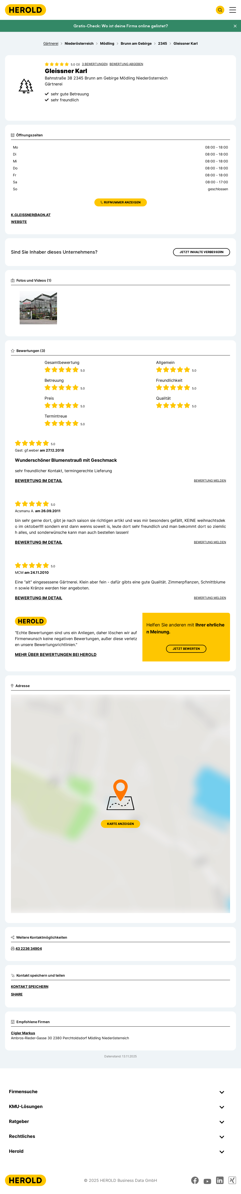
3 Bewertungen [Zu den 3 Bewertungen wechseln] (95, 64)
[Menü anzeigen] (232, 10)
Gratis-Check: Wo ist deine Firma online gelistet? (120, 25)
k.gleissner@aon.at (31, 215)
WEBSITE (19, 222)
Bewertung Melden (210, 480)
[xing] (232, 1180)
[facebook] (195, 1180)
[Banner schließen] (235, 26)
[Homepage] (25, 10)
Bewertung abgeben (126, 64)
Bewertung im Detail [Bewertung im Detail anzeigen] (38, 480)
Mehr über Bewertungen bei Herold (56, 654)
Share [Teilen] (17, 994)
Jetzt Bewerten (186, 649)
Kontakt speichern (29, 986)
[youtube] (207, 1180)
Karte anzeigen (120, 824)
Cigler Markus (23, 1033)
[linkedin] (220, 1180)
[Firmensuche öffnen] (220, 10)
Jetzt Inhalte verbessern (202, 252)
